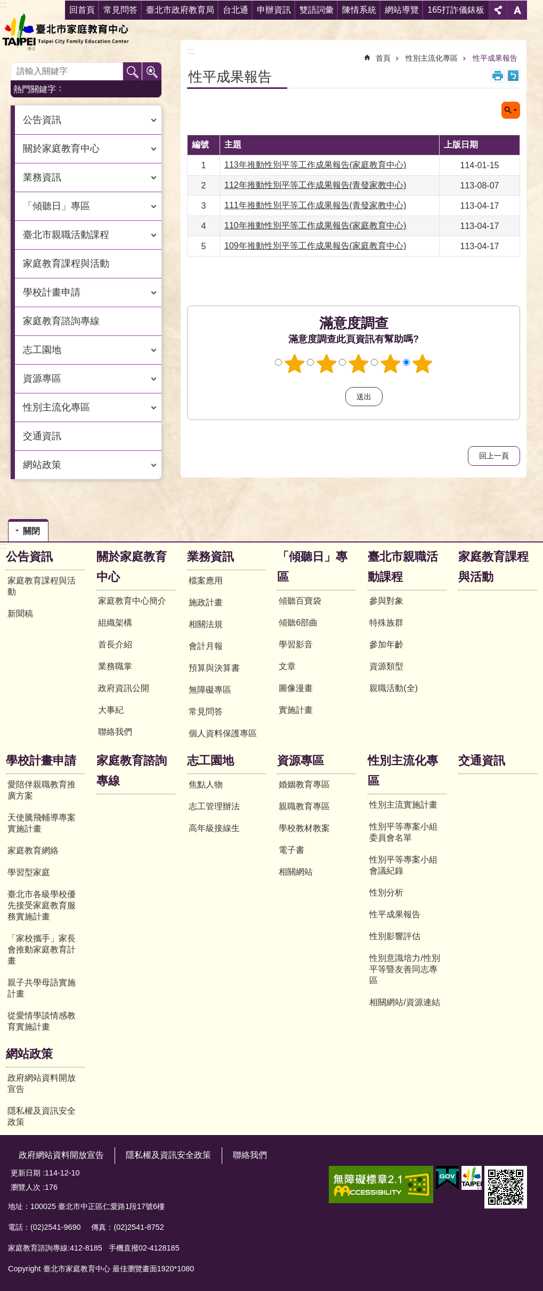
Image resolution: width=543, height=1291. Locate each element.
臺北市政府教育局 (180, 9)
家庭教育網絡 (33, 850)
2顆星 (326, 363)
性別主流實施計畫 (403, 804)
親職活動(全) (393, 688)
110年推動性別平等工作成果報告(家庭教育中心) (315, 225)
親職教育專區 (304, 806)
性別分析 (386, 892)
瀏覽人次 (25, 1187)
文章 (287, 666)
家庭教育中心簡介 (132, 600)
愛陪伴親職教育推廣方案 (41, 790)
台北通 (235, 9)
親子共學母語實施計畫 (41, 988)
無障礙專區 (210, 689)
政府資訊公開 (123, 688)
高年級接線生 (214, 828)
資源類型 (386, 666)
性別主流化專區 (432, 58)
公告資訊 (29, 556)
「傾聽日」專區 (312, 566)
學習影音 (296, 644)
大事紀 (111, 709)
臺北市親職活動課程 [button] (66, 234)
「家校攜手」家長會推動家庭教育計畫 (41, 949)
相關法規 (206, 624)
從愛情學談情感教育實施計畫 (41, 1021)
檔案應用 (206, 580)
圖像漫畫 (296, 688)
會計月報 (206, 646)
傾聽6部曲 (298, 622)
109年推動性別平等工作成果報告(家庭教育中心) (315, 245)
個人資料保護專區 (223, 733)
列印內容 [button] (498, 76)
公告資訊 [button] (42, 119)
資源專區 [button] (42, 378)
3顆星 (358, 363)
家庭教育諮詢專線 (61, 321)
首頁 (383, 58)
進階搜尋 (151, 71)
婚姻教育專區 (304, 784)
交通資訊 (42, 436)
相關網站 (296, 871)
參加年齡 (386, 644)
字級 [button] (517, 10)
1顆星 (294, 363)
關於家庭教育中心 (131, 566)
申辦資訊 (274, 9)
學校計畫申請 (41, 760)
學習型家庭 (28, 872)
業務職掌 (115, 666)
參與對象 (386, 600)
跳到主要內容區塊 (5, 5)
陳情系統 (359, 9)
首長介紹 (115, 644)
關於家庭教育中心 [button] (61, 148)
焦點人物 (206, 784)
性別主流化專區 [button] (56, 407)
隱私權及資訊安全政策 (41, 1116)
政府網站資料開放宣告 (41, 1083)
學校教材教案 (304, 828)
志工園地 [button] (42, 349)
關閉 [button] (510, 110)
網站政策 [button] (42, 464)
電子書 (291, 849)
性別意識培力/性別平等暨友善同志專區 (404, 969)
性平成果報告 (495, 58)
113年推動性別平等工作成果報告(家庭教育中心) (315, 164)
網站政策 (29, 1053)
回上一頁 (494, 455)
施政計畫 (206, 602)
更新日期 (25, 1173)
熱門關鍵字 (34, 89)
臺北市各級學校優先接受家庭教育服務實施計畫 (41, 905)
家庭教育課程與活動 (66, 263)
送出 (335, 397)
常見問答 (206, 711)
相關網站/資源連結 (404, 1002)
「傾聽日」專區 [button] (56, 206)
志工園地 (210, 760)
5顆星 (422, 363)
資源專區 (300, 760)
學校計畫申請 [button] (51, 292)
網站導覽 (402, 9)
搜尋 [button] (132, 71)
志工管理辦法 (214, 806)
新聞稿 (20, 613)
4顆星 (390, 363)
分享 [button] (498, 10)
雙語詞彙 (316, 9)
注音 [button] (513, 76)
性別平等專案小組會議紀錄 (403, 865)
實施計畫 (296, 709)
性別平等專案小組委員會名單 (403, 832)
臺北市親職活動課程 (403, 566)
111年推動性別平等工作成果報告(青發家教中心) (315, 205)
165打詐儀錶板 (455, 9)
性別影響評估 (394, 936)
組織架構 (115, 622)
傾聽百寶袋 (300, 600)
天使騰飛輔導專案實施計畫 (41, 823)
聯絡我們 (115, 731)
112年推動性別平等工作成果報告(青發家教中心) (315, 185)
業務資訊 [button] (42, 177)
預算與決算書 (214, 667)
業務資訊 (210, 556)
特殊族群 (386, 622)
